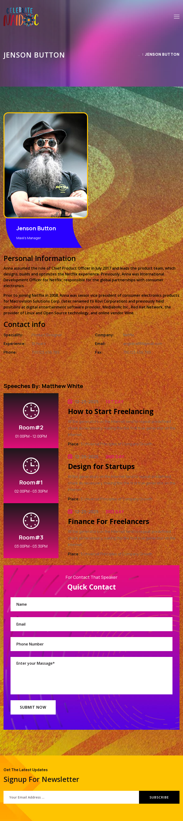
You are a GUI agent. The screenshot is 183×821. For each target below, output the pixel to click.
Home (139, 55)
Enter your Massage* (91, 675)
